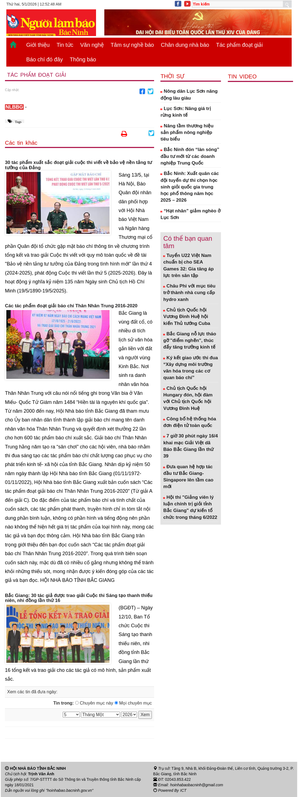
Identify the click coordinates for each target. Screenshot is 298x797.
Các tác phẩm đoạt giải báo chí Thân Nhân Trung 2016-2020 (71, 305)
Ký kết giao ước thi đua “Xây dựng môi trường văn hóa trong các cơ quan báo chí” (190, 367)
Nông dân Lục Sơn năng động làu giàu (188, 94)
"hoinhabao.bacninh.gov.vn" (69, 790)
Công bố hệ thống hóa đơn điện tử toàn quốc (189, 422)
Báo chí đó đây (44, 59)
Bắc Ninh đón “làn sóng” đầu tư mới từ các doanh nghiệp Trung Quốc (189, 156)
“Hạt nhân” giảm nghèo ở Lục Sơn (190, 214)
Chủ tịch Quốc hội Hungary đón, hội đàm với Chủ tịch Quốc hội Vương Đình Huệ (187, 398)
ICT (183, 790)
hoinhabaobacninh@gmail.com (196, 785)
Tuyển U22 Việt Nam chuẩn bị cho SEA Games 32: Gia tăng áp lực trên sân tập (188, 265)
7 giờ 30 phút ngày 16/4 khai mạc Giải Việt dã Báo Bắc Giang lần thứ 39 (190, 446)
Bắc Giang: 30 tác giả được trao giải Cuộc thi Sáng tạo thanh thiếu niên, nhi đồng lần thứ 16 (78, 598)
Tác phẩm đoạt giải (239, 45)
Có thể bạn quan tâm (187, 242)
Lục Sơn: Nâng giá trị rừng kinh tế (185, 112)
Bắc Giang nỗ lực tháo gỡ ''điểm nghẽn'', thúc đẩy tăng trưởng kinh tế (189, 340)
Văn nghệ (92, 45)
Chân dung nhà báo (185, 45)
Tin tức (64, 45)
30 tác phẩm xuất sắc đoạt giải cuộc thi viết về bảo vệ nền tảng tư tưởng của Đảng (78, 165)
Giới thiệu (38, 45)
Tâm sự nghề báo (132, 45)
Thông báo (83, 59)
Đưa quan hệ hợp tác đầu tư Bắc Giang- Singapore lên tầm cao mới (188, 476)
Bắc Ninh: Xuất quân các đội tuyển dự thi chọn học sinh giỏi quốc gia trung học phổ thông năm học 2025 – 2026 (189, 187)
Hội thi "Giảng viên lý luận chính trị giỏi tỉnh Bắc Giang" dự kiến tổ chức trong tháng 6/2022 (190, 507)
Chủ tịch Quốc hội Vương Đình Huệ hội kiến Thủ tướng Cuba (186, 316)
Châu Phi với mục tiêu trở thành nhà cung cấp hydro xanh (189, 292)
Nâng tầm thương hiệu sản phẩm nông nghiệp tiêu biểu (186, 132)
